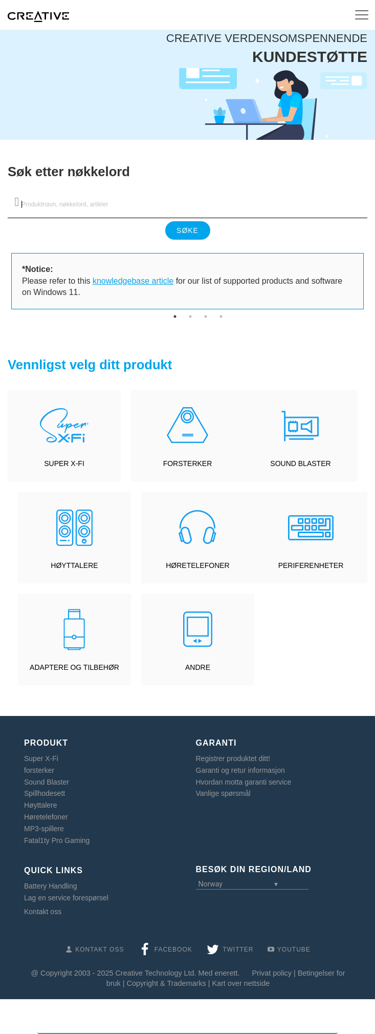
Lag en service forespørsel (66, 898)
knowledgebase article (133, 281)
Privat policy (272, 973)
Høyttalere (40, 805)
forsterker (39, 770)
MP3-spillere (44, 829)
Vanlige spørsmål (223, 793)
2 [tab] (190, 316)
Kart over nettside (241, 983)
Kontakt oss (42, 912)
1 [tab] (175, 316)
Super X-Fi (41, 758)
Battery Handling (50, 886)
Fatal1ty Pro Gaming (57, 840)
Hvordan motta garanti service (244, 782)
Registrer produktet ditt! (233, 758)
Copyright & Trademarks (166, 983)
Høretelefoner (46, 817)
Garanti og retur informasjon (240, 770)
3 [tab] (206, 316)
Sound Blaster (46, 782)
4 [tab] (221, 316)
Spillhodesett (44, 793)
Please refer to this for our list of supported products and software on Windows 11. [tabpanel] (182, 281)
